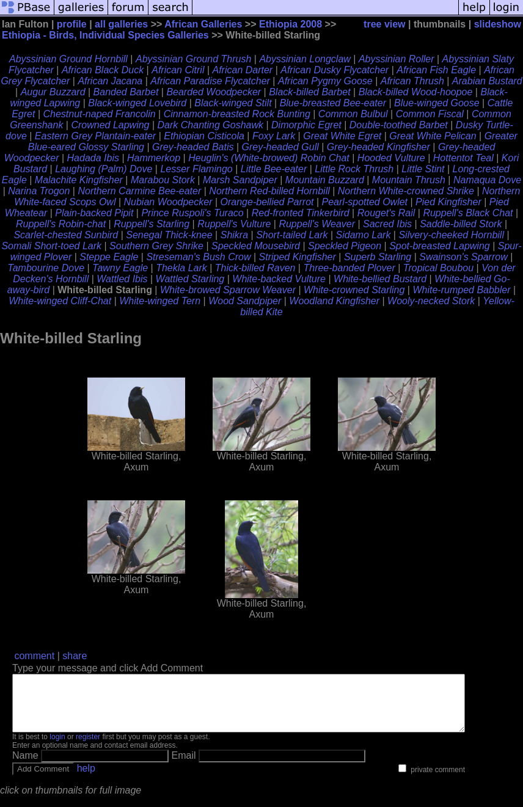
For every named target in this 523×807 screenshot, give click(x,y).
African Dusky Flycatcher (334, 70)
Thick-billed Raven (255, 268)
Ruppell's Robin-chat (61, 224)
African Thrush (412, 81)
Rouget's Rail (386, 213)
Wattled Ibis (122, 279)
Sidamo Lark (363, 235)
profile (72, 24)
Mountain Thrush (408, 180)
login (57, 747)
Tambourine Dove (45, 268)
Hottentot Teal (463, 158)
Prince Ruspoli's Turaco (192, 213)
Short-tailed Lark (291, 235)
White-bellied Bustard (380, 279)
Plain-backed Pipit (94, 213)
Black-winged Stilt (232, 103)
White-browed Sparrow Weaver (228, 290)
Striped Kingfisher (297, 257)
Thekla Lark (181, 268)
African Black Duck (103, 70)
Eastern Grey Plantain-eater (95, 136)
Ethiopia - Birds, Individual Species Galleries (105, 35)
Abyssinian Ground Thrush (193, 59)
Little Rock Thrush (354, 169)
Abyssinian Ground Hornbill (68, 59)
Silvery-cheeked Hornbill (451, 235)
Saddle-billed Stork (461, 224)
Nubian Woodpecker (168, 202)
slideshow (497, 24)
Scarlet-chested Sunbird (65, 235)
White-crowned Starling (354, 290)
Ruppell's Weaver (317, 224)
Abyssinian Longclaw (304, 59)
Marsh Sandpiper (240, 180)
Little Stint (422, 169)
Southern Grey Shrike (156, 246)
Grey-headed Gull (280, 147)
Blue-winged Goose (437, 103)
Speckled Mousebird (255, 246)
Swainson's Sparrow (463, 257)
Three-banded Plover (349, 268)
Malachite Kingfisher (79, 180)
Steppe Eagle (108, 257)
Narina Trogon (39, 191)
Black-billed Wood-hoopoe (416, 92)
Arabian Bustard (487, 81)
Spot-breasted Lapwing (439, 246)
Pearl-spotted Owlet (365, 202)
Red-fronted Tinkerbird (300, 213)
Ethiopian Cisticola (204, 136)
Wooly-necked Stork (431, 301)
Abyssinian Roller (396, 59)
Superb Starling (377, 257)
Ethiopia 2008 (290, 24)
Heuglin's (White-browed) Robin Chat (268, 158)
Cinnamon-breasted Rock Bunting (237, 114)
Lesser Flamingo (196, 169)
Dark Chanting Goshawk (210, 125)
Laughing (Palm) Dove (103, 169)
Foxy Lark (273, 136)
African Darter (243, 70)
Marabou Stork (163, 180)
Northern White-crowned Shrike (406, 191)
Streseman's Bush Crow (198, 257)
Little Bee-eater (274, 169)
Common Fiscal (430, 114)
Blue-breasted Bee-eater (333, 103)
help (86, 779)
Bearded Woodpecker (213, 92)
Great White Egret (342, 136)
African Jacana (110, 81)
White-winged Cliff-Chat (60, 301)
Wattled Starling (190, 279)
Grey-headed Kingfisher (378, 147)
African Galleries (203, 24)
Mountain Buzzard (324, 180)
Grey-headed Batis (192, 147)
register (88, 747)
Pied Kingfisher (448, 202)
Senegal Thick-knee (169, 235)
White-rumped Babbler (461, 290)
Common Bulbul (353, 114)
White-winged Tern (159, 301)
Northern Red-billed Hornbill (269, 191)
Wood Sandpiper (244, 301)
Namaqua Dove (487, 180)
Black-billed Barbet (309, 92)
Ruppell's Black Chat (468, 213)
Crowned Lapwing (110, 125)
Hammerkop (153, 158)
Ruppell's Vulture (234, 224)
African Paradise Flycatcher (210, 81)
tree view (384, 24)
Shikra (234, 235)
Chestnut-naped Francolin (99, 114)
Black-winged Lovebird (137, 103)
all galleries (121, 24)
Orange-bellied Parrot (267, 202)
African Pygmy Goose (325, 81)
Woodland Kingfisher (334, 301)
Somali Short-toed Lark (51, 246)
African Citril (178, 70)
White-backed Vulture (279, 279)
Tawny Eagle (120, 268)
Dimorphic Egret (306, 125)
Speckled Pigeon (344, 246)
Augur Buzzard (53, 92)
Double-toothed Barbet (398, 125)
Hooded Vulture (391, 158)
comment (34, 656)
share (74, 656)
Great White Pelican (432, 136)
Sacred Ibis (387, 224)
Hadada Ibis (93, 158)
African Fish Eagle (436, 70)
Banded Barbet (126, 92)
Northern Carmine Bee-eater (139, 191)
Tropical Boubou (438, 268)
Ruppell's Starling (151, 224)
